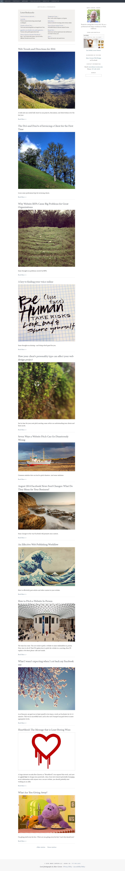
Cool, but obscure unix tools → (28, 16)
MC (2, 1)
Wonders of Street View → (26, 25)
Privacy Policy (67, 866)
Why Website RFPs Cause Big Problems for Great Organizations (43, 205)
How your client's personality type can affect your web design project (46, 358)
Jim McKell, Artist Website (93, 50)
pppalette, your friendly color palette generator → (32, 30)
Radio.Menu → (51, 21)
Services (7, 1)
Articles (25, 1)
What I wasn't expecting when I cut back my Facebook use (46, 663)
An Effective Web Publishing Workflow (38, 544)
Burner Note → (51, 30)
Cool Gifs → (23, 19)
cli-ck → (50, 36)
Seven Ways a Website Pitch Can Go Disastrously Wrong (43, 438)
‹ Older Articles (41, 847)
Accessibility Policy (79, 866)
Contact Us (55, 1)
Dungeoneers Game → (53, 16)
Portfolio (16, 1)
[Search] (94, 75)
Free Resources (35, 1)
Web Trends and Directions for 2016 (36, 49)
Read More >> (22, 119)
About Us (46, 1)
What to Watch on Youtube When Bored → (31, 34)
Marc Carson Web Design (93, 58)
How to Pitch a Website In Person (35, 601)
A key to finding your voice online (35, 281)
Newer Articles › (51, 847)
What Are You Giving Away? (32, 792)
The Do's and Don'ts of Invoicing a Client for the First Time (45, 127)
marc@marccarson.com (96, 67)
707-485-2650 (96, 69)
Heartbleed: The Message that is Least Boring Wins (44, 729)
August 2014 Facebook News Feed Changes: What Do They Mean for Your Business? (45, 487)
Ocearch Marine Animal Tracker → (56, 25)
